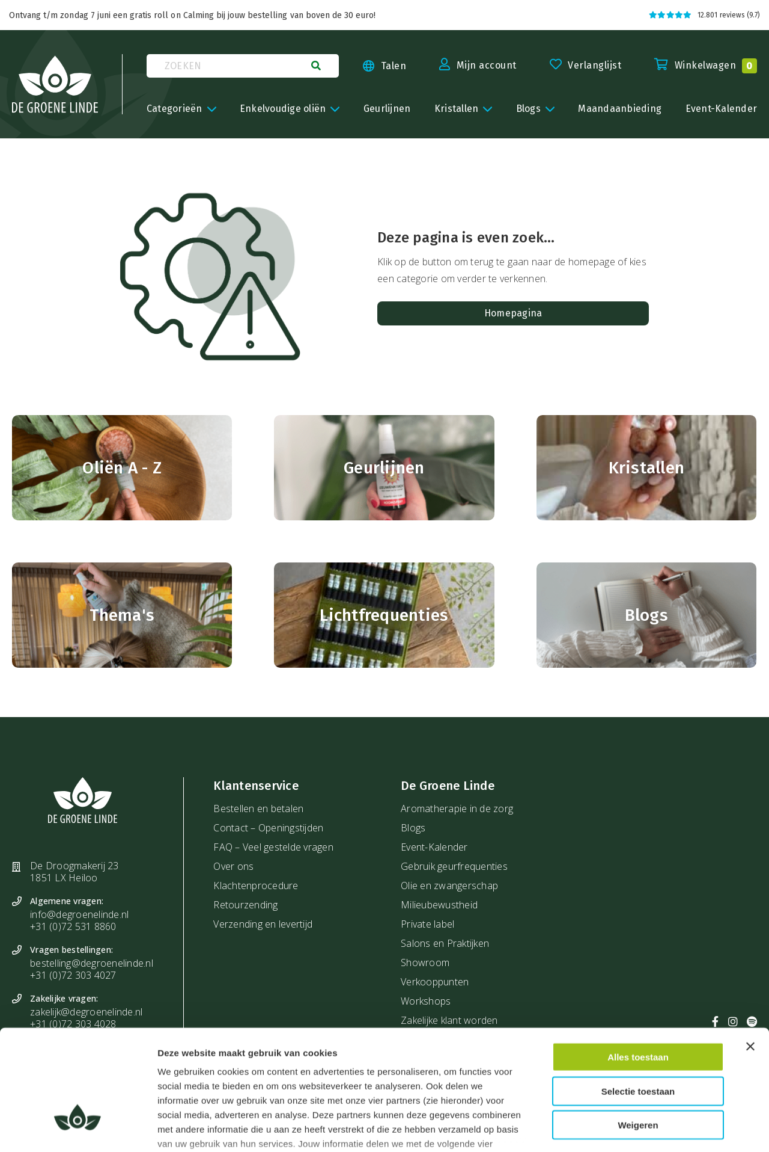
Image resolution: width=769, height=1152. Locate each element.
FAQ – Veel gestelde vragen (273, 847)
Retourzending (245, 904)
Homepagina (513, 313)
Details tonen (654, 1128)
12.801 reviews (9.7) (704, 15)
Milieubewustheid (439, 904)
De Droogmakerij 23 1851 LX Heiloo (74, 871)
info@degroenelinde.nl (79, 914)
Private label (427, 924)
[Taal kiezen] (372, 66)
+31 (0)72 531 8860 (73, 926)
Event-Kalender (434, 847)
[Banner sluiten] (750, 955)
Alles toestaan (638, 966)
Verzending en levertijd (262, 924)
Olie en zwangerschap (449, 885)
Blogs (413, 827)
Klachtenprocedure (255, 885)
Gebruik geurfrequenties (454, 866)
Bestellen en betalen (258, 808)
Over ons (233, 866)
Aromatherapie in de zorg (457, 808)
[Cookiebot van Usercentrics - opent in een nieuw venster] (77, 1129)
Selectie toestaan (638, 999)
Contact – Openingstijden (268, 827)
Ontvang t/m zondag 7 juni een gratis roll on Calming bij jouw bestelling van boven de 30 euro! (192, 15)
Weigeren (638, 1034)
